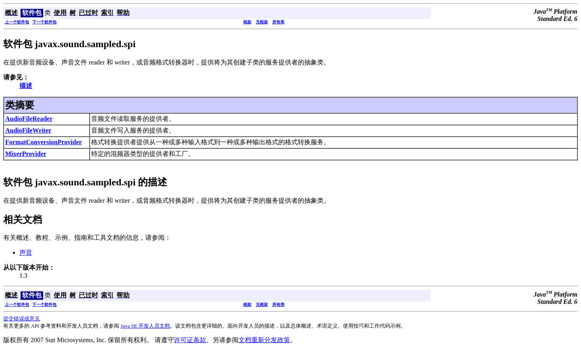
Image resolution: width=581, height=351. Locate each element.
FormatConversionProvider (43, 142)
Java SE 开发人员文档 (145, 326)
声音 (25, 252)
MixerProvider (25, 153)
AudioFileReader (28, 118)
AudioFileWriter (28, 130)
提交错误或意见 (21, 319)
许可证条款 (190, 339)
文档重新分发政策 (264, 339)
